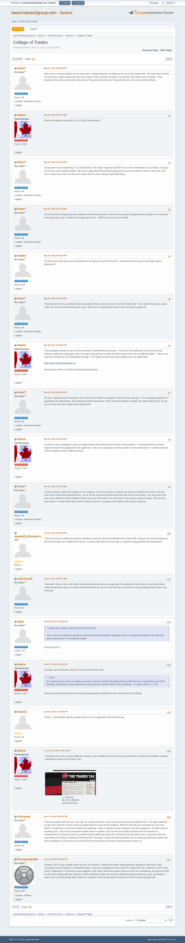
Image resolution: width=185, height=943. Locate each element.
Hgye (20, 621)
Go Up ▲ (172, 939)
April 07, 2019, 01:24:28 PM (55, 712)
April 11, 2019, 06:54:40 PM (55, 859)
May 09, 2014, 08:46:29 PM (55, 439)
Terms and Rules (160, 939)
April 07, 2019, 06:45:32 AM (55, 664)
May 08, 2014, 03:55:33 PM (55, 256)
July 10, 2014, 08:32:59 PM (55, 533)
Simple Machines (32, 939)
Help (149, 939)
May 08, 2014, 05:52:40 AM (55, 162)
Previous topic (150, 50)
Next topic (166, 50)
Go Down (17, 59)
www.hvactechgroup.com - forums (42, 12)
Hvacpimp (23, 816)
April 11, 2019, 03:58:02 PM (55, 816)
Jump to (129, 920)
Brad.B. (22, 711)
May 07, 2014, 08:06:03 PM (55, 68)
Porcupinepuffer (27, 859)
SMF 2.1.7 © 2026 (16, 939)
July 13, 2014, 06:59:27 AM (55, 579)
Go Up (16, 907)
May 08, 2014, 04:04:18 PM (55, 298)
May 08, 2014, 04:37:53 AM (55, 115)
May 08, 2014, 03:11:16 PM (55, 209)
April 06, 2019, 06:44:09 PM (55, 621)
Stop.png (67, 797)
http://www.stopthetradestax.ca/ (60, 363)
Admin (21, 115)
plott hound (24, 578)
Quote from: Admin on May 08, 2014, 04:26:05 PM (72, 628)
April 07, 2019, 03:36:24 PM (58, 751)
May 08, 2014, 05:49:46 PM (55, 392)
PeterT (21, 68)
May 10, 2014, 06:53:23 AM (55, 486)
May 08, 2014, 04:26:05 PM (55, 345)
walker (21, 255)
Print (169, 59)
